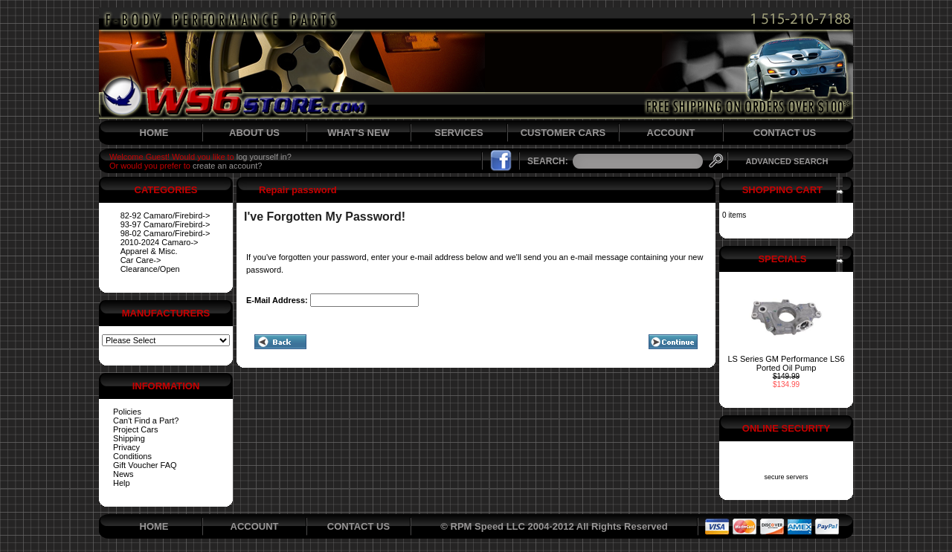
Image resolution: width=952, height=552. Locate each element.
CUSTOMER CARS (563, 132)
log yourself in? (264, 156)
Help (121, 482)
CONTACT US (784, 132)
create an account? (228, 165)
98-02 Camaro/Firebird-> (165, 233)
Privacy (126, 447)
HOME (154, 132)
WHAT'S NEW (358, 132)
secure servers (786, 477)
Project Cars (135, 429)
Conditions (132, 456)
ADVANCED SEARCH (786, 161)
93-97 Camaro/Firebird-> (165, 224)
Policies (127, 411)
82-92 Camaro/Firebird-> (165, 215)
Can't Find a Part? (145, 420)
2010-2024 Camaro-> (159, 242)
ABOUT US (254, 132)
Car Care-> (140, 260)
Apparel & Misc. (149, 251)
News (123, 474)
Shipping (129, 438)
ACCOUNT (671, 132)
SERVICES (458, 132)
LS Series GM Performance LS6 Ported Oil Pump (785, 363)
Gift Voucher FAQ (145, 465)
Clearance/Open (150, 268)
